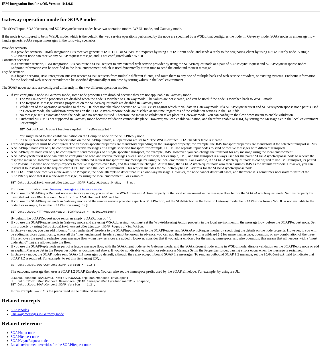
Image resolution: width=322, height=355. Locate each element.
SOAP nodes (20, 315)
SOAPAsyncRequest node (29, 345)
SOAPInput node (23, 337)
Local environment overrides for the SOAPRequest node (51, 349)
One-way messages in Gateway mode (75, 190)
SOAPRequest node (25, 341)
